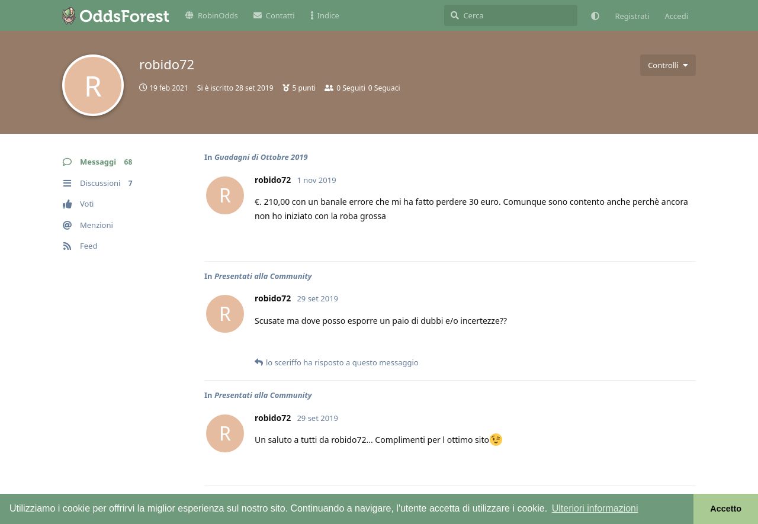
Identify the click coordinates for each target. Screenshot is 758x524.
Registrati (632, 16)
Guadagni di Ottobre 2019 (261, 157)
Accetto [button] (725, 508)
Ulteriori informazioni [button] (595, 508)
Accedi (676, 16)
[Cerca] (510, 15)
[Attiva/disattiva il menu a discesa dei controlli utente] (668, 65)
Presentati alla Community (263, 276)
